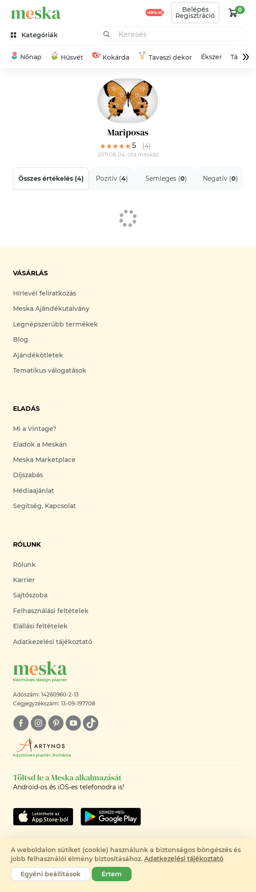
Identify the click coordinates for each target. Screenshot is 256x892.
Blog (20, 339)
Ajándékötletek (38, 355)
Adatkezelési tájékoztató (52, 642)
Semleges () (166, 178)
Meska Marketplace (44, 460)
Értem (112, 874)
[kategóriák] (35, 35)
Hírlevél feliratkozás (44, 293)
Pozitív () (112, 178)
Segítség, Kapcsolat (44, 506)
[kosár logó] (233, 12)
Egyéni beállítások (51, 874)
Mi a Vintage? (34, 429)
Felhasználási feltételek (51, 611)
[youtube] (73, 723)
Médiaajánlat (33, 491)
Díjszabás (28, 475)
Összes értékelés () (51, 178)
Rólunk (24, 565)
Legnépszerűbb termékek (55, 324)
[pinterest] (56, 723)
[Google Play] (43, 817)
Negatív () (220, 178)
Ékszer (211, 57)
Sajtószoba (30, 595)
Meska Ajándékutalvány (51, 309)
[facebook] (21, 723)
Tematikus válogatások (49, 370)
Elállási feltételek (40, 626)
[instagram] (38, 723)
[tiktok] (90, 723)
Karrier (24, 580)
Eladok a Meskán (40, 444)
